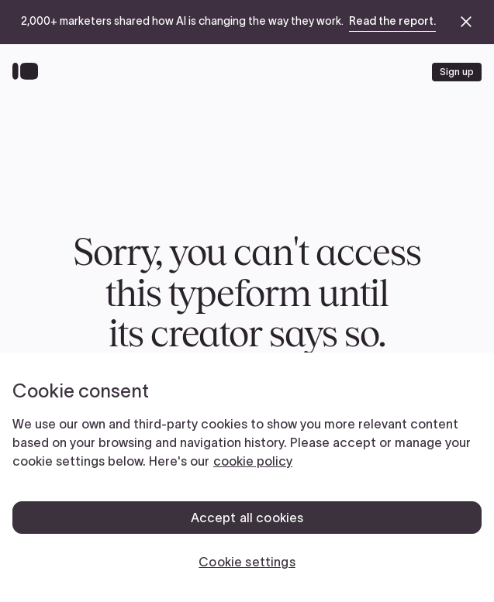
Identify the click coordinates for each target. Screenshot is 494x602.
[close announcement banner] (466, 21)
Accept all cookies (247, 518)
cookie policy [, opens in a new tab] (252, 461)
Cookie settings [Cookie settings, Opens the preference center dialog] (247, 562)
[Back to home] (29, 72)
